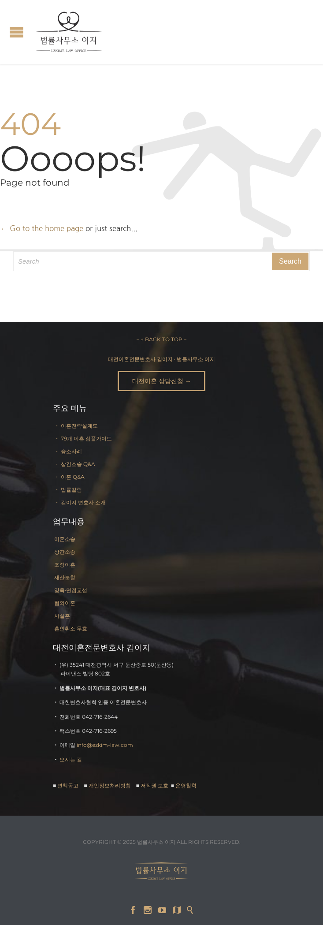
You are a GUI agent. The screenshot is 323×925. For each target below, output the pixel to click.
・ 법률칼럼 (68, 489)
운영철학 (186, 785)
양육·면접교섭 (70, 590)
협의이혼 (64, 603)
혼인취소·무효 (70, 628)
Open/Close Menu (16, 32)
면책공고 (67, 785)
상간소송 (64, 551)
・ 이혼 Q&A (69, 477)
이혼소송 (64, 539)
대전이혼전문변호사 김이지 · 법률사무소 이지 (161, 359)
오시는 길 (70, 759)
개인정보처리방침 (110, 785)
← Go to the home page (41, 228)
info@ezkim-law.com (105, 745)
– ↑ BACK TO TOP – (161, 339)
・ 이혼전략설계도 (76, 425)
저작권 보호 (155, 785)
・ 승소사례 (68, 451)
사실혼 (62, 615)
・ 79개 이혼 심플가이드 (83, 438)
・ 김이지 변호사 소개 (80, 502)
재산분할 (64, 577)
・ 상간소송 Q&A (74, 464)
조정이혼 (64, 564)
